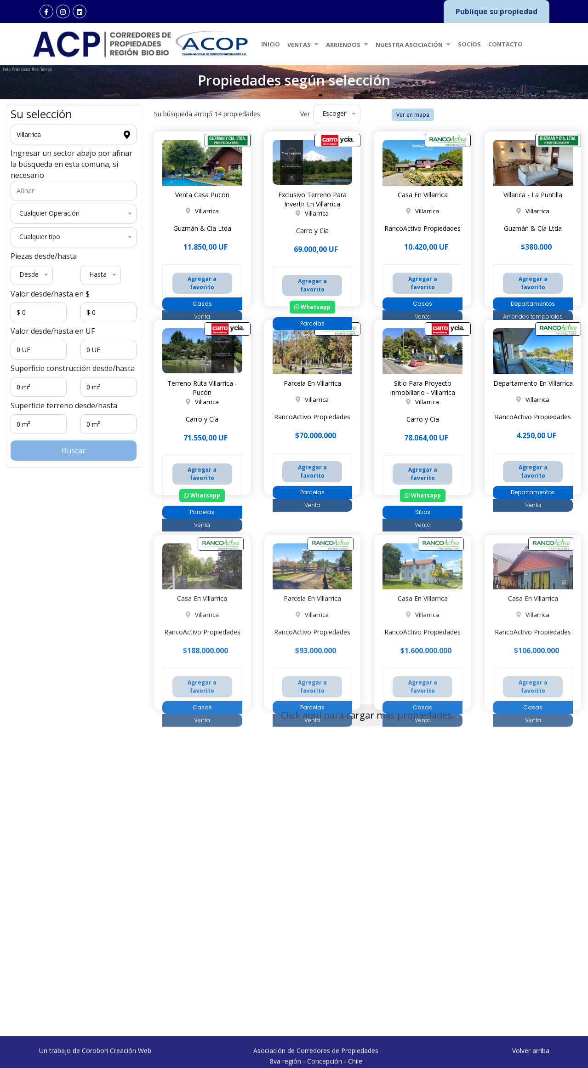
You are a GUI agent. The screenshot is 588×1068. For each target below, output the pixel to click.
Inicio (270, 44)
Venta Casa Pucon (202, 194)
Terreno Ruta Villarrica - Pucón (202, 388)
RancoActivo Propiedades (422, 228)
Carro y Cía (312, 230)
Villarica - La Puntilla (532, 194)
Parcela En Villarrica (312, 383)
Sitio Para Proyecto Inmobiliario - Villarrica (422, 388)
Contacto (505, 44)
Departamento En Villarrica (533, 383)
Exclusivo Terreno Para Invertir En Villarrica (312, 199)
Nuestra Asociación (413, 44)
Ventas (303, 44)
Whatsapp (312, 307)
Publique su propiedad (496, 11)
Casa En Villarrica (423, 194)
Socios (469, 44)
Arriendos (347, 44)
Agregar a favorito (202, 283)
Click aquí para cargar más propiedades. (367, 715)
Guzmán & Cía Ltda (202, 228)
